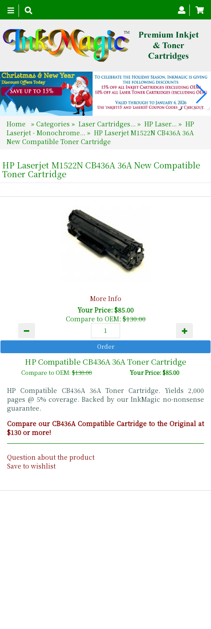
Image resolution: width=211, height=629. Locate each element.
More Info (105, 298)
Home (17, 123)
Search (161, 584)
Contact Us (123, 584)
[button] (179, 108)
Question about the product (50, 457)
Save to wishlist (31, 465)
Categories (54, 123)
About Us (82, 584)
